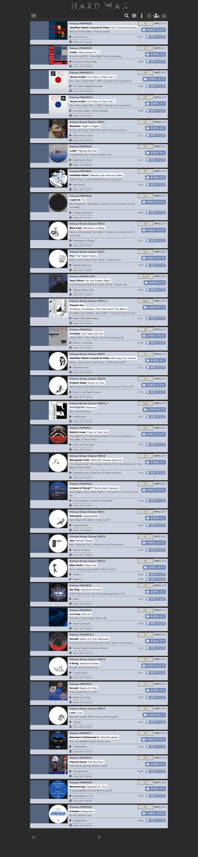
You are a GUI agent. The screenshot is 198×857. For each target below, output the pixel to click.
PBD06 (101, 536)
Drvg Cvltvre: (76, 280)
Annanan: (74, 811)
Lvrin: (72, 712)
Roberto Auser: (77, 431)
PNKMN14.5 (87, 634)
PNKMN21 (85, 427)
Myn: (72, 255)
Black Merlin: (76, 564)
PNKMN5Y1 (86, 97)
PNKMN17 (85, 733)
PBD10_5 (102, 300)
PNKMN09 (86, 782)
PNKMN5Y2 (86, 72)
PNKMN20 (86, 483)
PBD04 (101, 659)
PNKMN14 (85, 683)
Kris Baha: (74, 333)
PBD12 (101, 251)
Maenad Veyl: (77, 304)
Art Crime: (75, 614)
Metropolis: (75, 515)
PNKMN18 (85, 585)
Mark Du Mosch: (78, 761)
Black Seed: (75, 227)
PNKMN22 (86, 329)
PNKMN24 (86, 195)
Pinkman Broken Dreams (83, 121)
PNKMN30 (86, 48)
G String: (74, 663)
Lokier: (73, 150)
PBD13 (101, 223)
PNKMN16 (86, 757)
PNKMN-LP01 (87, 276)
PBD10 (101, 353)
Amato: (73, 51)
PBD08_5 (102, 403)
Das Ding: (74, 589)
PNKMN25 (86, 146)
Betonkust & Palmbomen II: (84, 737)
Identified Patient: (79, 175)
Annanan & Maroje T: (81, 487)
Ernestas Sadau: (78, 382)
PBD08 (101, 455)
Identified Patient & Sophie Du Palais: (89, 27)
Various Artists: (77, 76)
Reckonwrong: (77, 786)
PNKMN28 (86, 23)
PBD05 (101, 560)
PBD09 (101, 378)
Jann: (72, 540)
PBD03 (101, 708)
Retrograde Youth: (79, 459)
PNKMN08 (86, 806)
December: (75, 126)
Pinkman (74, 23)
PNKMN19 (86, 171)
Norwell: (74, 638)
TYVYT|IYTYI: (77, 407)
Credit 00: (75, 199)
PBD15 (101, 121)
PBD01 (101, 511)
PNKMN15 (85, 610)
